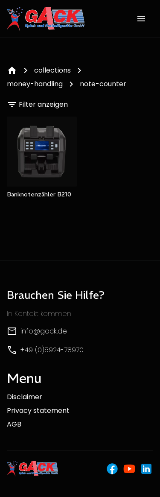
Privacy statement (38, 410)
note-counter (103, 84)
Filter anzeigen (37, 104)
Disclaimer (24, 397)
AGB (14, 424)
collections (52, 70)
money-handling (35, 84)
